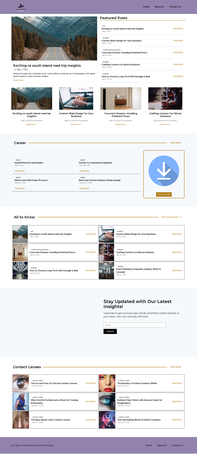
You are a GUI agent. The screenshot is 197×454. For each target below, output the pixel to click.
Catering (120, 267)
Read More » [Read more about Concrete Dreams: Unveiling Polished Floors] (120, 124)
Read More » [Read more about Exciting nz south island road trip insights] (31, 124)
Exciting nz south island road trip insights (47, 65)
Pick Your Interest (172, 217)
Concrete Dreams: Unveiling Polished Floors (124, 52)
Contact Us (175, 7)
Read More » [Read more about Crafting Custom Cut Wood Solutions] (165, 124)
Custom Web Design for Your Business (122, 41)
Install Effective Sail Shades (28, 163)
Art (104, 26)
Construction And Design (111, 50)
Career (18, 160)
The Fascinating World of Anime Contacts (139, 420)
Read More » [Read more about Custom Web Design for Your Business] (76, 124)
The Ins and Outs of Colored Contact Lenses (54, 384)
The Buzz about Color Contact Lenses (50, 420)
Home (146, 7)
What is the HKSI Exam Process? (31, 180)
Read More (18, 80)
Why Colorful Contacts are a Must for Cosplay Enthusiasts (54, 402)
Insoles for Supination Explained (95, 163)
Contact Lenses (37, 381)
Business (106, 38)
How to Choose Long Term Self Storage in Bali (126, 76)
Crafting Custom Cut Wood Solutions (121, 64)
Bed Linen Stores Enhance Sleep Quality (99, 180)
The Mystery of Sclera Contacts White (137, 384)
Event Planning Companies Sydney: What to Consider (138, 271)
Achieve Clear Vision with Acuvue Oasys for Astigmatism (139, 402)
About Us (159, 7)
